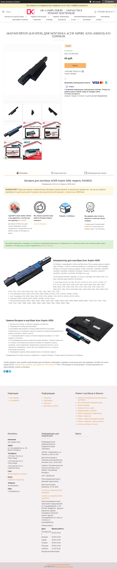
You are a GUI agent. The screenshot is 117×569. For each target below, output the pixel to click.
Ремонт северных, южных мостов (90, 421)
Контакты (62, 19)
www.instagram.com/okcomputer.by (19, 474)
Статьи (98, 19)
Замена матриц (84, 405)
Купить (75, 65)
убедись (44, 224)
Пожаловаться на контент (64, 567)
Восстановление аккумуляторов (90, 403)
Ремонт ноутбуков (38, 16)
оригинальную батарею (27, 192)
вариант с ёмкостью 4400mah (70, 192)
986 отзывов (96, 2)
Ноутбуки (86, 19)
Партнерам (105, 16)
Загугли (36, 224)
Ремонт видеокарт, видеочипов (90, 413)
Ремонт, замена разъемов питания (91, 419)
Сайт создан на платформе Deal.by (58, 564)
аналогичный (49, 192)
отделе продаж (47, 245)
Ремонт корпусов (84, 416)
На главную (14, 398)
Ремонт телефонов (61, 16)
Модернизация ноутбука (87, 411)
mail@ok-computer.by (16, 480)
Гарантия (37, 19)
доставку (21, 220)
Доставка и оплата (20, 19)
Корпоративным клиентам (84, 16)
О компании (14, 400)
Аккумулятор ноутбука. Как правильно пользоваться (35, 365)
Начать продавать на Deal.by (10, 2)
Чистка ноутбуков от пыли (88, 424)
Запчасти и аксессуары (14, 16)
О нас (73, 19)
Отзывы (49, 19)
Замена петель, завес (86, 408)
